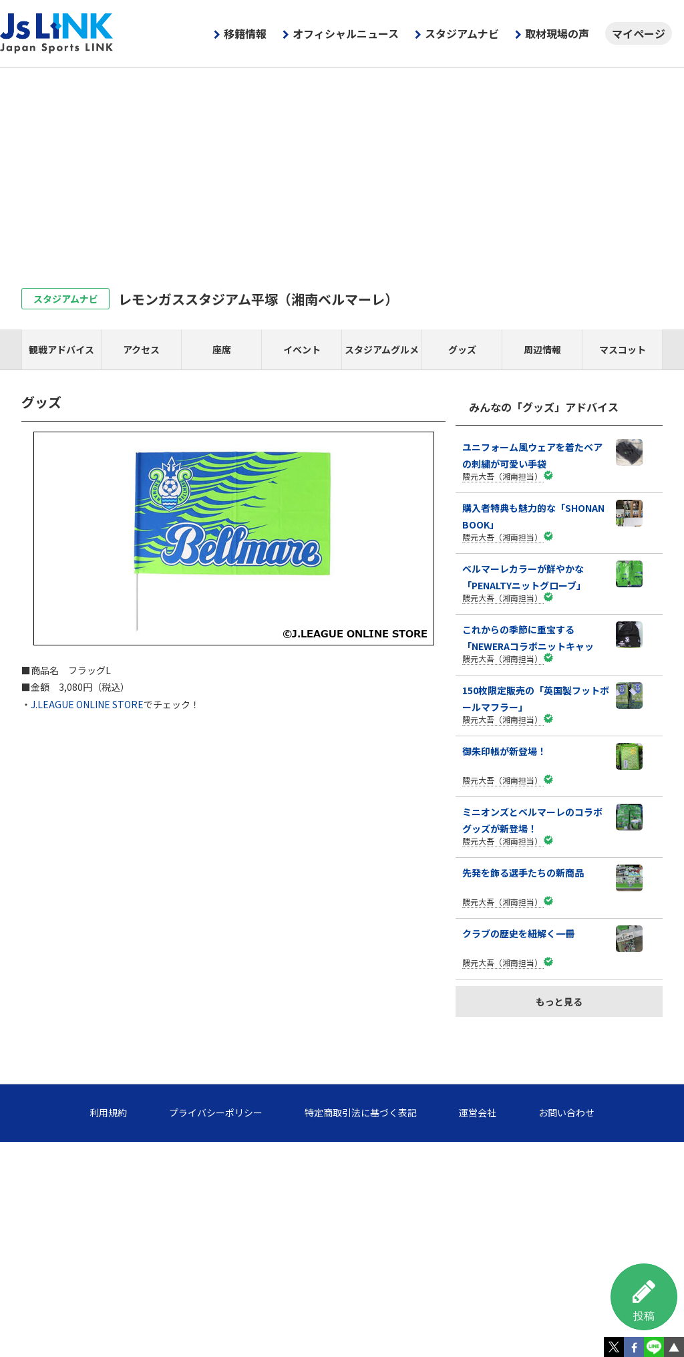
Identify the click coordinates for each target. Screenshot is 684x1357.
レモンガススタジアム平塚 (258, 299)
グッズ (462, 349)
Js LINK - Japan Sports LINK (57, 33)
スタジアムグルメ (382, 349)
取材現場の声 (557, 33)
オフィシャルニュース (346, 33)
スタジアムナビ (462, 33)
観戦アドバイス (61, 349)
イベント (302, 349)
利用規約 (108, 1112)
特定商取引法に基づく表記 (361, 1112)
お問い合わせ (566, 1112)
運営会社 (477, 1112)
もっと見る (559, 1001)
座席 (221, 349)
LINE (654, 1347)
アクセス (141, 349)
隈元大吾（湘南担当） (502, 476)
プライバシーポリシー (216, 1112)
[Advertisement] (342, 167)
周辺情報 (542, 349)
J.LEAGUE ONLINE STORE (87, 704)
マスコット (622, 349)
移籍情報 (245, 33)
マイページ (638, 33)
